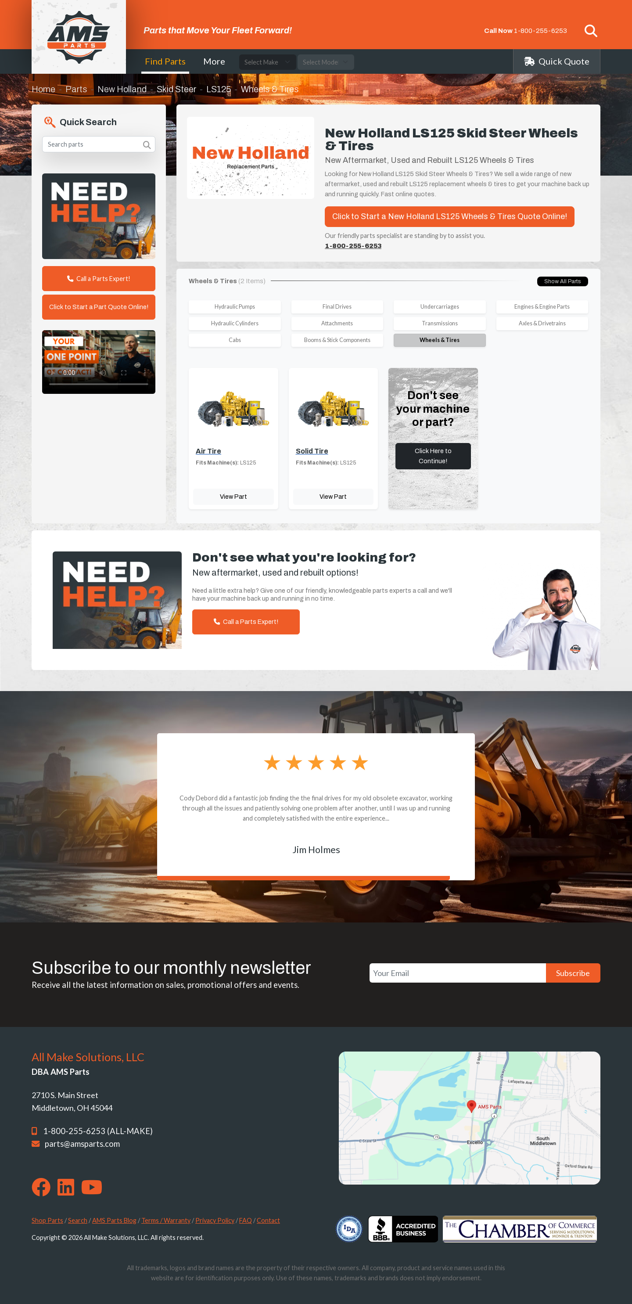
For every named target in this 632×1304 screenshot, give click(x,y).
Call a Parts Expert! (98, 278)
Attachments (337, 323)
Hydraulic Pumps (235, 306)
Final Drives (337, 306)
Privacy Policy (214, 1220)
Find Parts (165, 61)
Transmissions (440, 323)
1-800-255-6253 (540, 30)
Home (43, 89)
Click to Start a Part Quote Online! (98, 306)
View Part (233, 496)
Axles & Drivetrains (542, 323)
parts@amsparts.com (82, 1144)
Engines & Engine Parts (542, 306)
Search (77, 1220)
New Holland (122, 89)
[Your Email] (458, 973)
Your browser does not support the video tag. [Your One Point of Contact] (98, 362)
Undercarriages (439, 306)
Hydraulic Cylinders (235, 323)
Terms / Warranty (165, 1220)
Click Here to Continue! (433, 456)
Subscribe (573, 973)
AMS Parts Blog (114, 1220)
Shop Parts (47, 1220)
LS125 (218, 89)
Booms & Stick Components (337, 340)
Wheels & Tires (440, 340)
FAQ (245, 1220)
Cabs (235, 340)
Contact (268, 1220)
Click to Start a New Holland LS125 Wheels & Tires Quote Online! (449, 216)
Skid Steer (176, 89)
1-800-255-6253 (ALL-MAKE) (98, 1131)
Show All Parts (562, 281)
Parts (76, 89)
